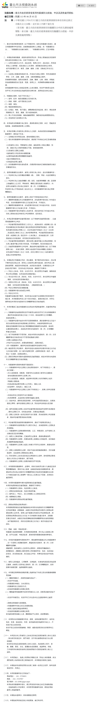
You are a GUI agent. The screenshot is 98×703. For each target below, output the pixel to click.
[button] (81, 5)
